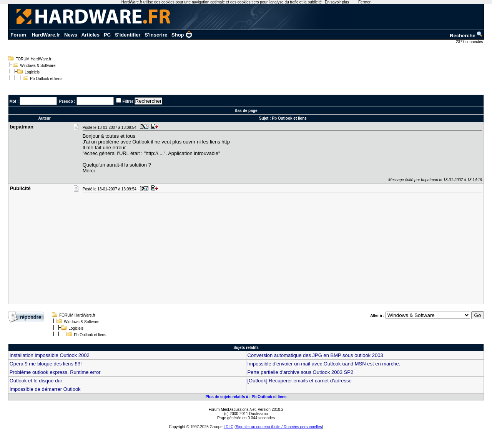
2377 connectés (470, 42)
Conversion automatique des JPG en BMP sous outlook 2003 (315, 355)
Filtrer (127, 101)
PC (107, 35)
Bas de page (246, 110)
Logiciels (32, 72)
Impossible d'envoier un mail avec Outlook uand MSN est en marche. (324, 364)
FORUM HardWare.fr (33, 59)
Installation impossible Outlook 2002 (50, 355)
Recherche (466, 35)
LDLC (229, 427)
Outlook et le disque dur (36, 381)
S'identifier (128, 35)
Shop (181, 35)
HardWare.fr (46, 35)
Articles (90, 35)
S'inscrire (156, 35)
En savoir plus (337, 2)
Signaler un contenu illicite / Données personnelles (279, 427)
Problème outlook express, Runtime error (55, 372)
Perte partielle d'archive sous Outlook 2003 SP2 (301, 372)
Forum (18, 35)
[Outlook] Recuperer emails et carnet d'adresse (300, 381)
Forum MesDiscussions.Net (232, 409)
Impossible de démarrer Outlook (45, 389)
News (70, 35)
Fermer (364, 2)
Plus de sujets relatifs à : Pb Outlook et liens (246, 397)
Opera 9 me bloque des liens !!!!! (46, 364)
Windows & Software (37, 65)
